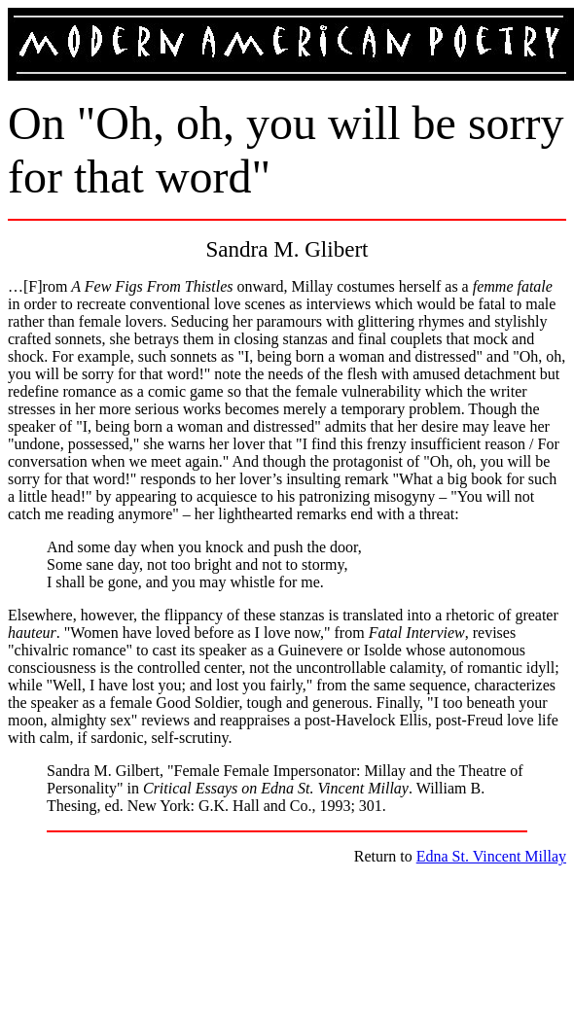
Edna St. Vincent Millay (491, 856)
